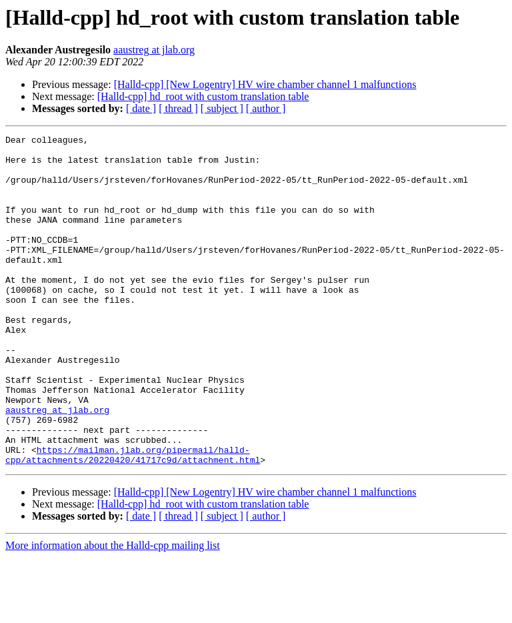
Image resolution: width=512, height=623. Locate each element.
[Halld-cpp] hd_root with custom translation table (203, 96)
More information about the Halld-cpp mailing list (112, 611)
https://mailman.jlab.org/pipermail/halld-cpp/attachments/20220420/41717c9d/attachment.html (132, 520)
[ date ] (141, 108)
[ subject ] (222, 108)
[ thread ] (178, 108)
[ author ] (266, 108)
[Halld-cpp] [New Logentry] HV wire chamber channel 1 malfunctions (265, 84)
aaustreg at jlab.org (154, 49)
